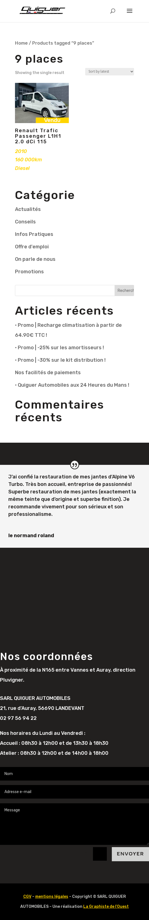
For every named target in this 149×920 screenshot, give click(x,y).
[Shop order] (109, 71)
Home (21, 43)
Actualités (28, 209)
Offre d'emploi (32, 247)
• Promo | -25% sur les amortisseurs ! (59, 348)
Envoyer (130, 854)
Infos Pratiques (34, 234)
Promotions (29, 272)
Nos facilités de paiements (48, 372)
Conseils (25, 222)
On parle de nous (35, 259)
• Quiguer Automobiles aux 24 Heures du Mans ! (72, 385)
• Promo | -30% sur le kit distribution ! (60, 360)
